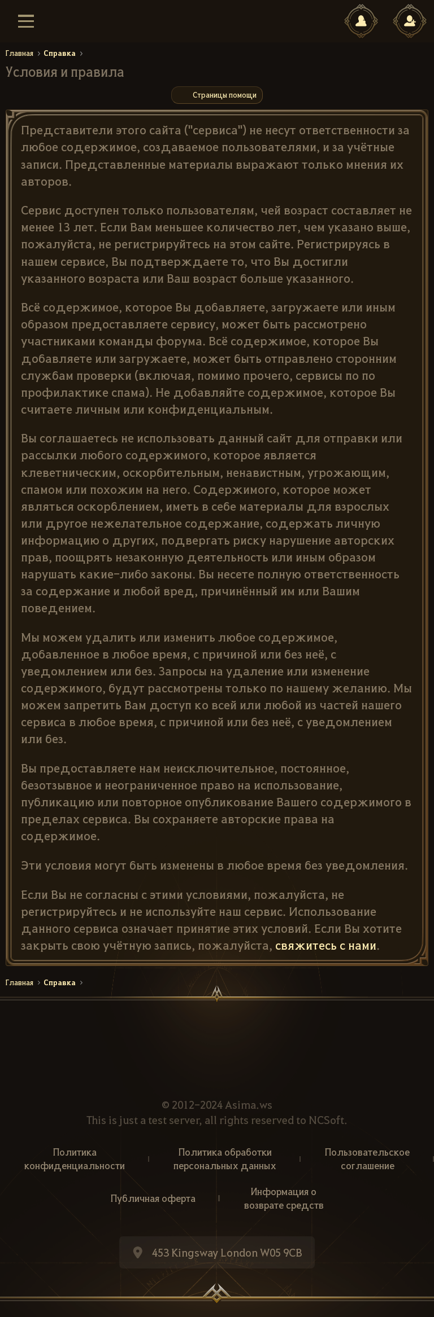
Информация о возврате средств (284, 1198)
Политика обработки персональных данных (224, 1158)
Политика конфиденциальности (74, 1158)
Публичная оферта (153, 1198)
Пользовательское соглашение (367, 1158)
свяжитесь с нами (325, 945)
